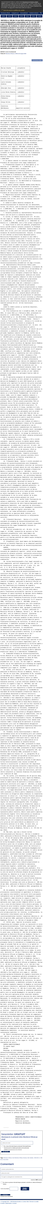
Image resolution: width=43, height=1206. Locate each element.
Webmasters (9, 1203)
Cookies (3, 1203)
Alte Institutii (30, 1157)
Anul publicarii (24, 13)
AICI (11, 7)
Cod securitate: (5, 1188)
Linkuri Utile (26, 1201)
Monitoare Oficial (5, 13)
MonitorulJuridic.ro (17, 1201)
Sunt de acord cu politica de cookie (12, 9)
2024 (15, 16)
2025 (9, 16)
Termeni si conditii (34, 1201)
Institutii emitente (33, 13)
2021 (33, 16)
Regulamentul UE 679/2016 (15, 1149)
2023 (21, 16)
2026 (3, 16)
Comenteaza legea (37, 60)
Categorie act (15, 13)
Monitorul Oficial (7, 1157)
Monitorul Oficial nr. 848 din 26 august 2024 (16, 53)
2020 (39, 16)
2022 (27, 16)
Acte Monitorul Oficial (17, 1157)
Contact (15, 1203)
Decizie (25, 1157)
